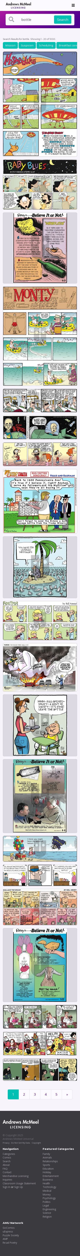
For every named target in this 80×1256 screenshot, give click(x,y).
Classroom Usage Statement (19, 1183)
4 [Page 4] (46, 1094)
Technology (49, 1187)
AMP (5, 1239)
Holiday (47, 1172)
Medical (47, 1190)
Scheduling (46, 45)
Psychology (49, 1198)
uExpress (8, 1231)
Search (62, 19)
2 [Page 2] (24, 1094)
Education (48, 1168)
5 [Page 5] (56, 1094)
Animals (47, 1157)
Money (47, 1194)
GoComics (9, 1227)
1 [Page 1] (13, 1094)
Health (46, 1183)
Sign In (6, 1187)
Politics (46, 1202)
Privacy (6, 1142)
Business (48, 1179)
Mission (10, 45)
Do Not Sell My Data (20, 1142)
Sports (46, 1165)
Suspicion (27, 45)
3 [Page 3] (35, 1094)
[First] (67, 1094)
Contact (7, 1172)
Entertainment (51, 1176)
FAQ (5, 1168)
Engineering (49, 1209)
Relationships (50, 1161)
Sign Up (18, 1187)
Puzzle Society (11, 1235)
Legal (46, 1205)
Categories (9, 1154)
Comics (7, 1157)
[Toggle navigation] (73, 5)
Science (47, 1213)
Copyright (36, 1142)
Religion (47, 1216)
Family (46, 1154)
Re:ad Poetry (10, 1242)
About (6, 1165)
